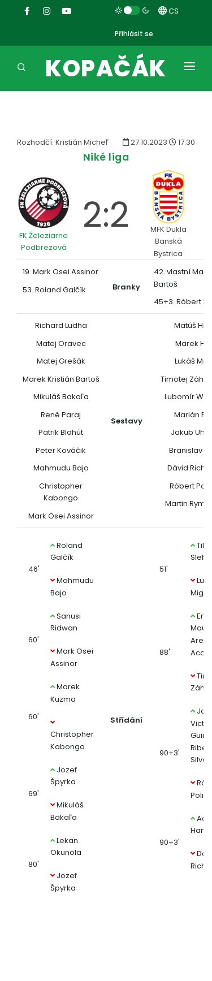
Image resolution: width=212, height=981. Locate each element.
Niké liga (106, 157)
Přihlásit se (134, 33)
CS (168, 11)
